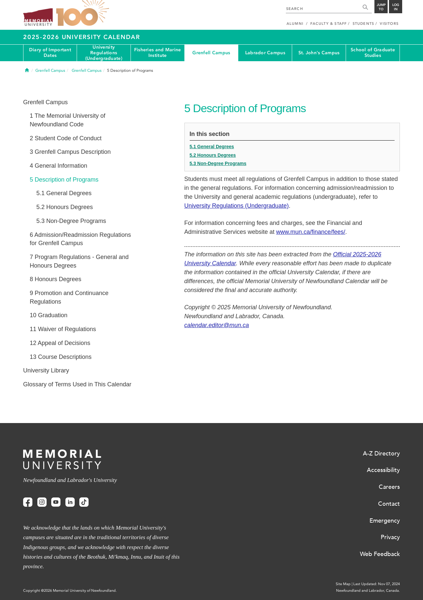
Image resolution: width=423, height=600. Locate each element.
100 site (83, 13)
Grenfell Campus (211, 53)
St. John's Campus (319, 53)
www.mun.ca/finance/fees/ (310, 232)
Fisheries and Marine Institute (157, 52)
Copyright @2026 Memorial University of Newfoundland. (70, 590)
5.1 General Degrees (212, 146)
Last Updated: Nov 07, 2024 (376, 584)
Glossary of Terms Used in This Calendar (77, 384)
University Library (46, 370)
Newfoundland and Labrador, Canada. (368, 590)
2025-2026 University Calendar (81, 37)
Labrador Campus (265, 53)
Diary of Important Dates (50, 52)
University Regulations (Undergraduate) (103, 53)
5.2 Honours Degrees (213, 155)
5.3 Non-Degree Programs (218, 163)
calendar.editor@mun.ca (216, 325)
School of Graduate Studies (373, 52)
